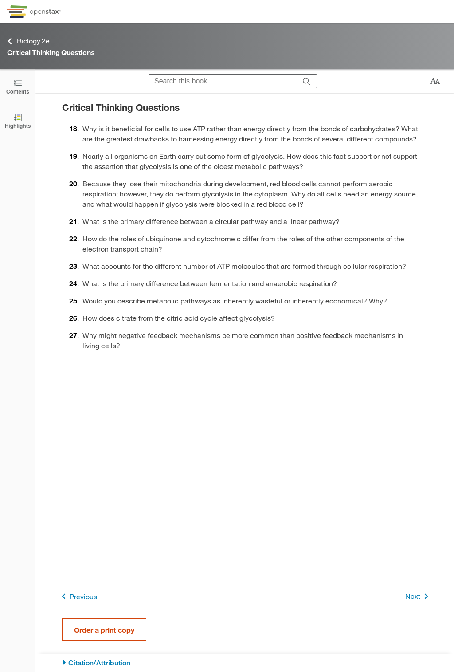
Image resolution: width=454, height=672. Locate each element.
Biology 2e (28, 41)
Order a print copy (104, 629)
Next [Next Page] (418, 596)
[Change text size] (435, 81)
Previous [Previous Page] (78, 596)
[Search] (307, 81)
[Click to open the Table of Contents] (17, 86)
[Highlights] (17, 120)
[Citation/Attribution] (245, 662)
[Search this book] (222, 81)
